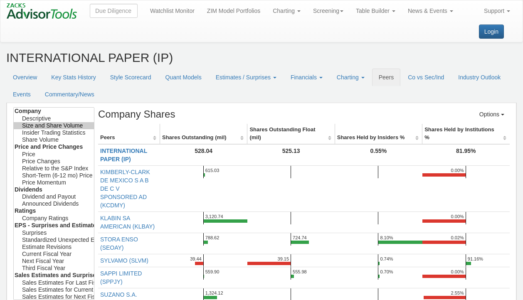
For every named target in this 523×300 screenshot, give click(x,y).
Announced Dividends (54, 203)
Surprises (54, 232)
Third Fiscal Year (54, 268)
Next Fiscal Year (54, 261)
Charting (287, 10)
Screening (328, 10)
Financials (307, 77)
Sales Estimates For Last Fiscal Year (54, 282)
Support (497, 10)
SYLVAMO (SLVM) (124, 260)
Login (491, 31)
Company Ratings (54, 218)
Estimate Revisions (54, 247)
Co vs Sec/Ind (426, 77)
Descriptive (54, 118)
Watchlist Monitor (172, 10)
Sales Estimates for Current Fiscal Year (54, 289)
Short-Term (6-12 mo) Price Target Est (54, 175)
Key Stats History (73, 77)
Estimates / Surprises (246, 77)
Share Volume (54, 139)
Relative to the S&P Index (54, 168)
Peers (386, 77)
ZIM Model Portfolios (233, 10)
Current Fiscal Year (54, 254)
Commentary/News (69, 94)
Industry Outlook (479, 77)
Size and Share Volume (54, 125)
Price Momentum (54, 182)
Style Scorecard (130, 77)
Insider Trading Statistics (54, 132)
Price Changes (54, 161)
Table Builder (375, 10)
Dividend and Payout (54, 196)
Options (491, 114)
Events (22, 94)
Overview (25, 77)
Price (54, 154)
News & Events (430, 10)
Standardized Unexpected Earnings (54, 239)
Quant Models (183, 77)
